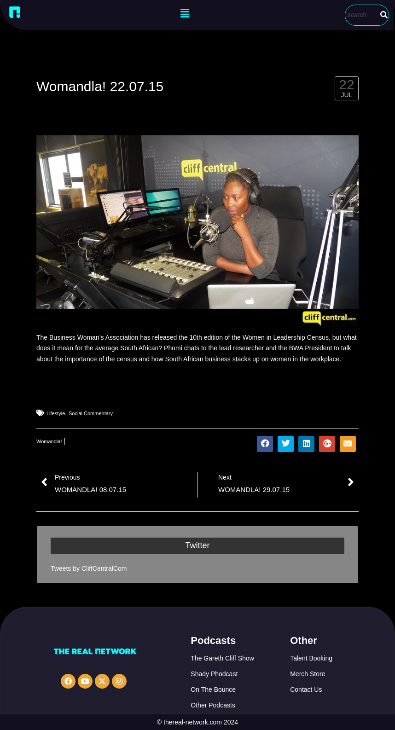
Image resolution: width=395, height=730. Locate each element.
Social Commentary (91, 413)
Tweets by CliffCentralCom (89, 568)
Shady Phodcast (214, 674)
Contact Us (306, 689)
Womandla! (49, 441)
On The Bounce (213, 689)
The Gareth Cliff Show (222, 658)
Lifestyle (55, 413)
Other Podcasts (213, 705)
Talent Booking (311, 658)
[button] (184, 13)
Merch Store (307, 674)
